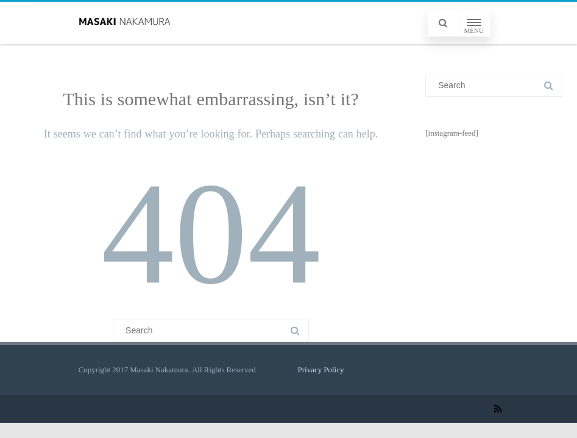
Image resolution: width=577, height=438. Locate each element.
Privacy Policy (321, 369)
